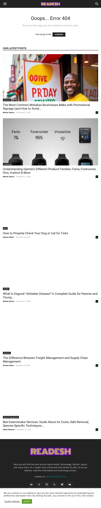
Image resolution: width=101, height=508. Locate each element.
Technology (8, 164)
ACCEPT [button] (27, 501)
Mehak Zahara (8, 112)
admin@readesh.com (56, 476)
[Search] (97, 4)
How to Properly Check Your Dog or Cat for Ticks (36, 233)
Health (6, 289)
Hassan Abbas (8, 237)
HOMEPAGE (59, 34)
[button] (5, 4)
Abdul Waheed (9, 429)
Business (7, 100)
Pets (5, 228)
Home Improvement (11, 417)
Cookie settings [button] (12, 501)
